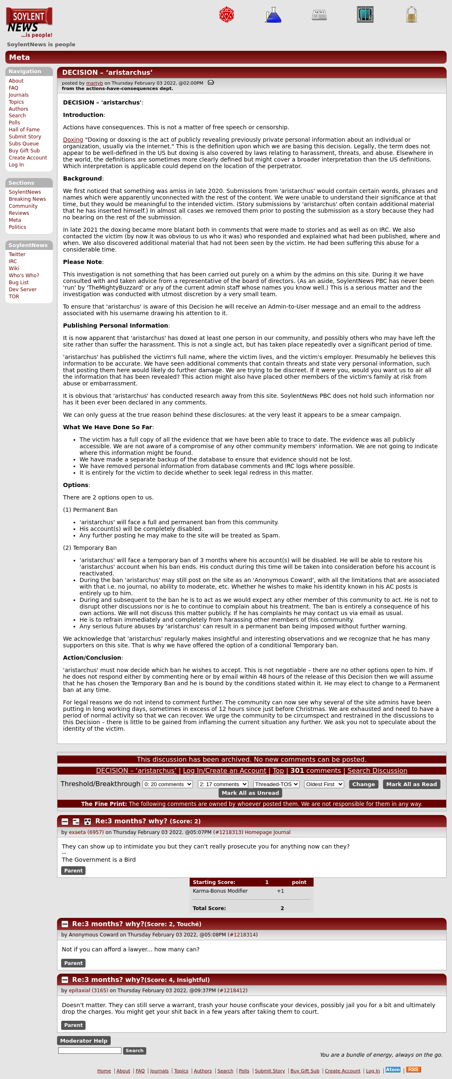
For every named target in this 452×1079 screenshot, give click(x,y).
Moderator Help (83, 1040)
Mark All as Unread (250, 793)
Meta (19, 57)
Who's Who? (24, 275)
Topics (16, 102)
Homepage (258, 832)
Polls (14, 123)
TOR (14, 296)
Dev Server (22, 289)
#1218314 (243, 935)
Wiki (14, 268)
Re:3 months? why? (131, 821)
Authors (18, 109)
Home (104, 1071)
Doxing (73, 139)
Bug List (19, 282)
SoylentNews (29, 22)
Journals (19, 95)
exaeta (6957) (86, 832)
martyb (94, 83)
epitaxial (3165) (88, 990)
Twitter (17, 254)
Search (17, 116)
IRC (13, 261)
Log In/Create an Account (224, 771)
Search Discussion (377, 771)
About (16, 81)
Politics (17, 227)
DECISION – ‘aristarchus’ (107, 72)
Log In (16, 165)
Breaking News (27, 199)
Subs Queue (24, 144)
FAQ (13, 88)
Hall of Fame (24, 130)
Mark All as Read (411, 784)
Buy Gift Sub (24, 151)
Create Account (28, 158)
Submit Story (25, 137)
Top (278, 771)
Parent (73, 870)
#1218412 (232, 990)
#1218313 (228, 832)
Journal (282, 832)
